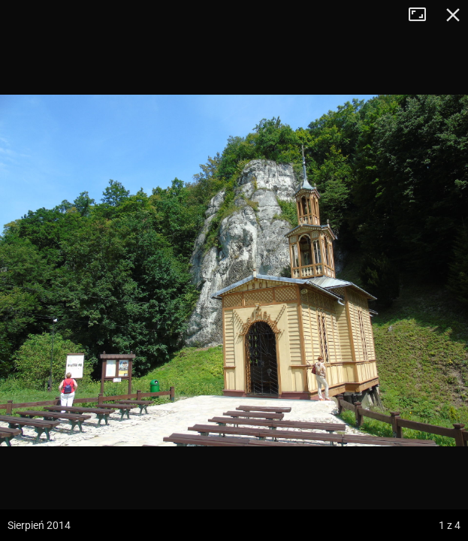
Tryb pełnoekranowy (423, 15)
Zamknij (453, 15)
